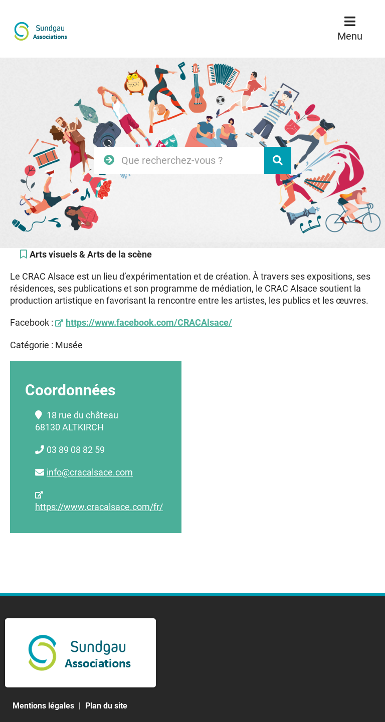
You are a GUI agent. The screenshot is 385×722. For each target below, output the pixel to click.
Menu (349, 36)
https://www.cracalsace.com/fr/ (99, 507)
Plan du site (106, 705)
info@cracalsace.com (90, 472)
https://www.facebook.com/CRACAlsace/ (149, 322)
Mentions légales (43, 705)
